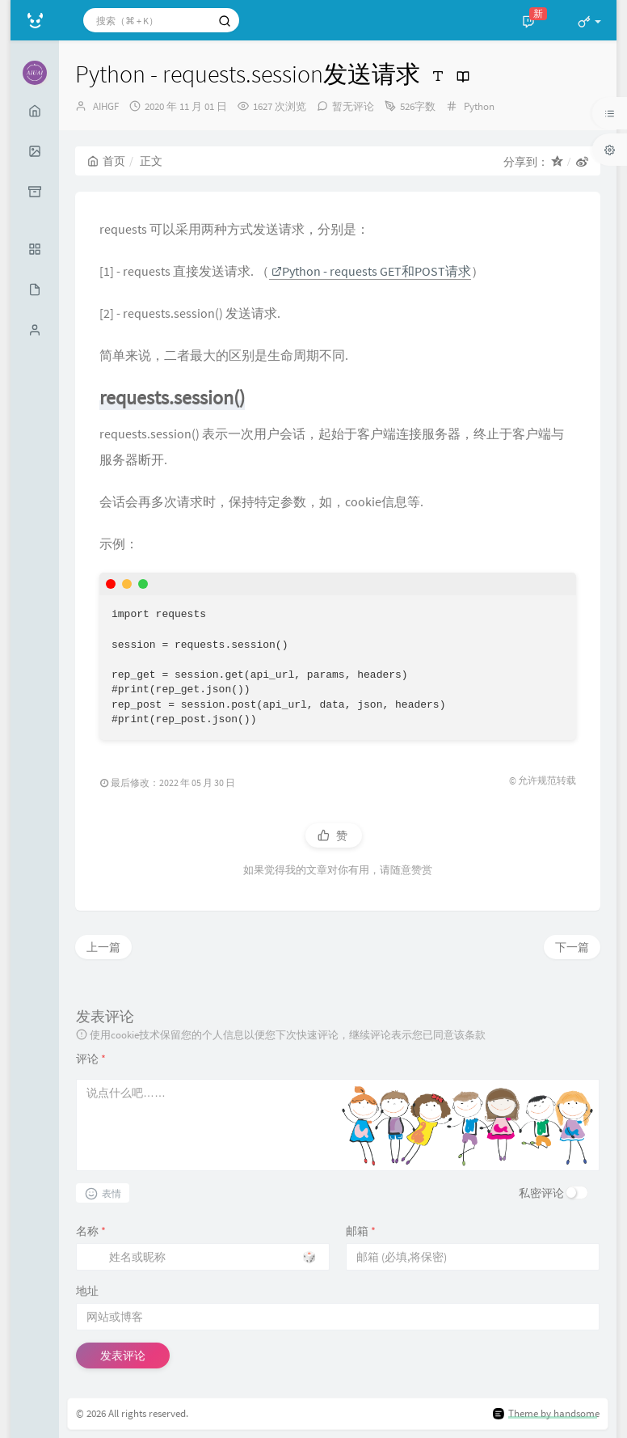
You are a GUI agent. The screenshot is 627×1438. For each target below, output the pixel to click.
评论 (91, 1058)
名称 (91, 1231)
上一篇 (103, 947)
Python (479, 106)
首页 (106, 161)
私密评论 (541, 1193)
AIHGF (106, 106)
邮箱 (361, 1231)
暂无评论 (353, 106)
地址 (87, 1291)
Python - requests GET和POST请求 (371, 271)
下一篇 (572, 947)
